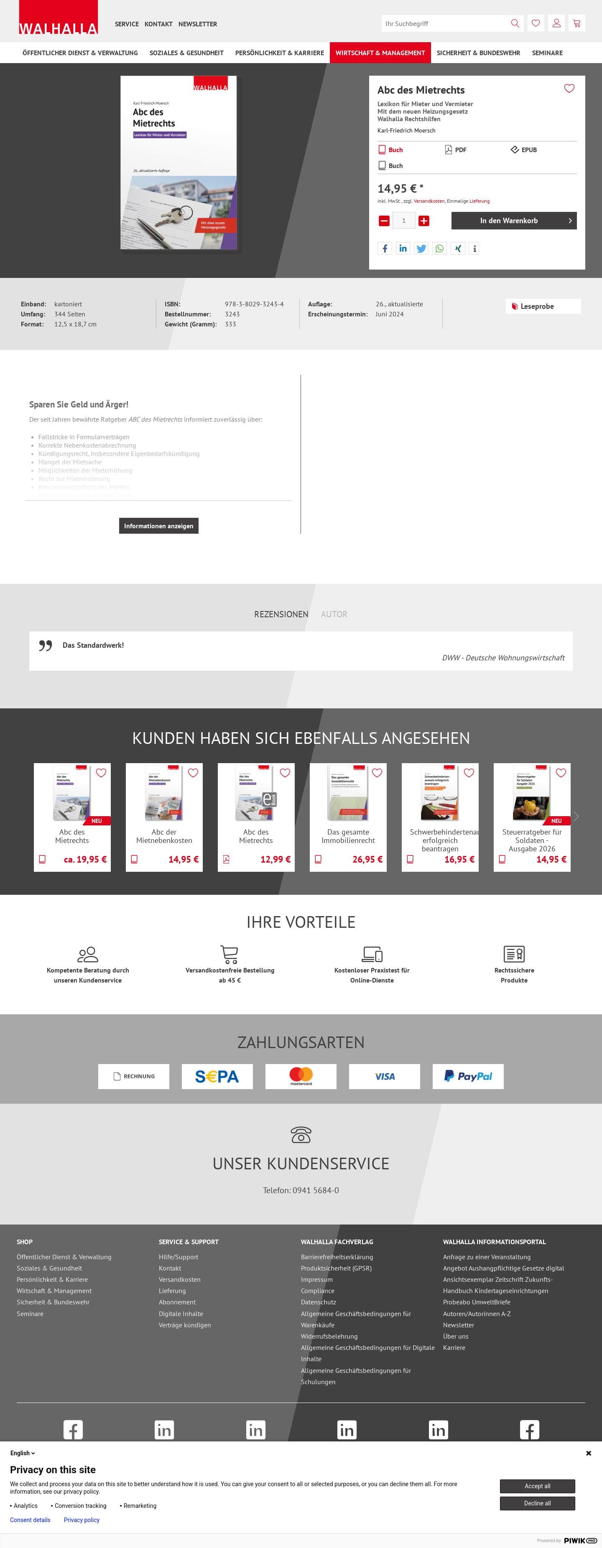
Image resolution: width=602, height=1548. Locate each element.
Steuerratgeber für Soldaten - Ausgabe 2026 (532, 840)
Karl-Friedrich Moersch (407, 130)
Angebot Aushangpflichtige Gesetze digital (503, 1268)
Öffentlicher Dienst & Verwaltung (64, 1257)
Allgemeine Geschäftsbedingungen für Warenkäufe (356, 1319)
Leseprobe (532, 305)
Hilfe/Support (178, 1257)
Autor (334, 614)
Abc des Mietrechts (72, 836)
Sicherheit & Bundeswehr (53, 1302)
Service (127, 24)
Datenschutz (318, 1302)
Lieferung (479, 201)
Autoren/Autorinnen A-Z (477, 1313)
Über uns (456, 1336)
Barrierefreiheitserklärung (337, 1257)
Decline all (537, 1503)
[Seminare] (547, 52)
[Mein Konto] (556, 23)
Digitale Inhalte (181, 1313)
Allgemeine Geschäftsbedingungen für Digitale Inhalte (368, 1353)
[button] (385, 248)
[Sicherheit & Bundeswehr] (478, 52)
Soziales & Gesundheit (49, 1268)
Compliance (317, 1290)
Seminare (30, 1313)
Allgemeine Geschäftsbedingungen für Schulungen (356, 1376)
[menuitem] (127, 24)
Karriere (454, 1347)
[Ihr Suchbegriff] (453, 23)
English (23, 1453)
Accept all (538, 1486)
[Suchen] (515, 23)
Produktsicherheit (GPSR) (336, 1268)
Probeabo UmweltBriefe (476, 1302)
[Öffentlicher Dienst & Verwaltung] (80, 52)
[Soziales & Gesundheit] (187, 52)
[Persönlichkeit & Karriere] (280, 52)
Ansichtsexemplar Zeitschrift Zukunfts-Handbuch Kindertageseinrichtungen (498, 1285)
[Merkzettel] (536, 23)
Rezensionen (281, 614)
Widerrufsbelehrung (329, 1336)
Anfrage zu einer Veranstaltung (487, 1257)
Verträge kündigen (185, 1325)
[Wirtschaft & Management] (380, 52)
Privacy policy (81, 1520)
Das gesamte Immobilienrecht (348, 836)
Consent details (30, 1520)
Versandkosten (429, 201)
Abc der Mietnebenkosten (164, 836)
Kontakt (159, 24)
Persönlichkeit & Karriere (52, 1279)
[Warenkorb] (577, 23)
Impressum (317, 1279)
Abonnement (177, 1302)
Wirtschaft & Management (54, 1290)
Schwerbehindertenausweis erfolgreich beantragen (444, 840)
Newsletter (198, 24)
